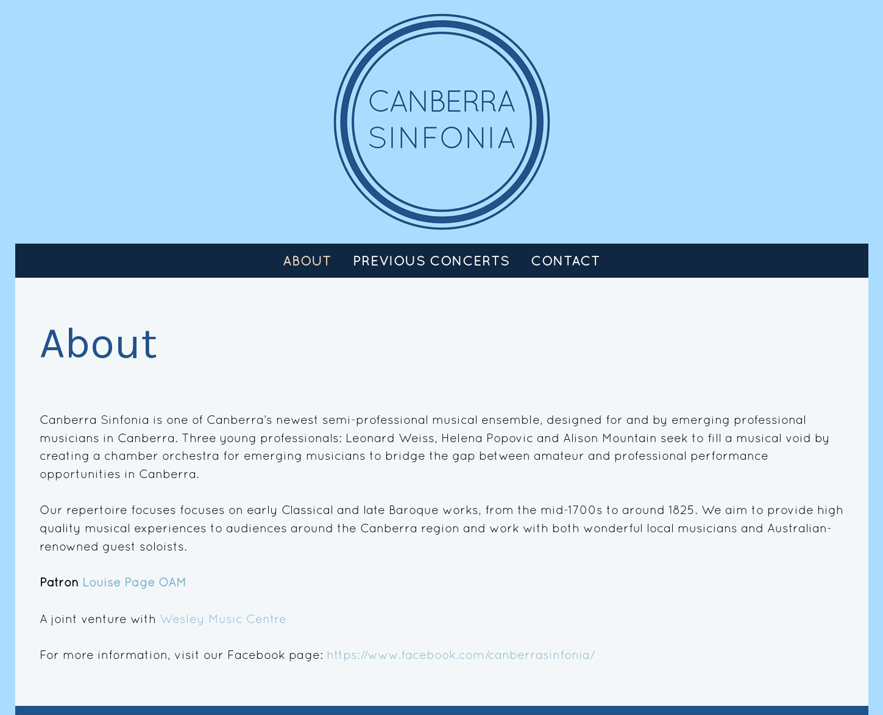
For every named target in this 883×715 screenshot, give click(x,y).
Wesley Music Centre (223, 618)
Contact (565, 261)
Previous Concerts (431, 261)
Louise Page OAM (134, 582)
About (307, 261)
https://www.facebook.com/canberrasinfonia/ (461, 654)
